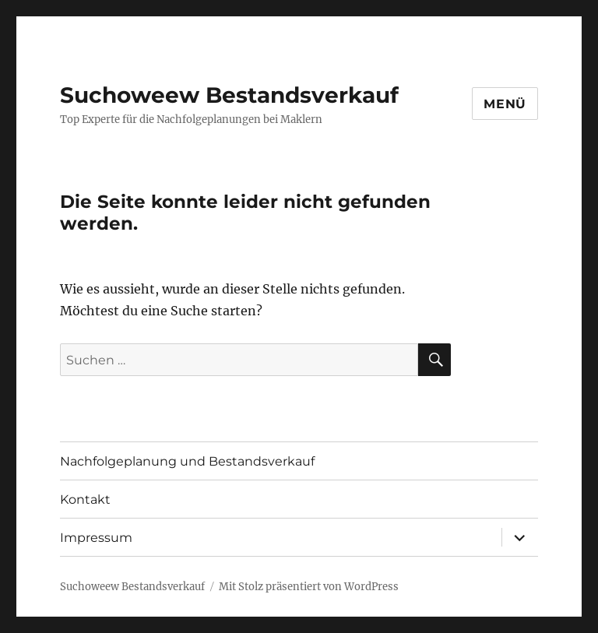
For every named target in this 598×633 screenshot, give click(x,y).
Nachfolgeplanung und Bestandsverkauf (187, 461)
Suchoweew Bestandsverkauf (229, 95)
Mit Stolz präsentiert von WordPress (309, 586)
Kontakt (85, 499)
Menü (505, 104)
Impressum (96, 537)
